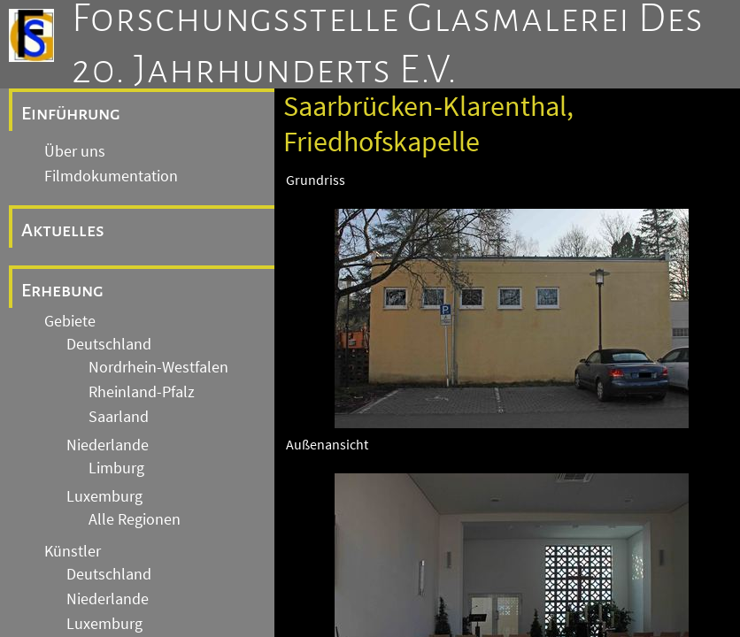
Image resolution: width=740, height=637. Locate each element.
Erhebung (62, 290)
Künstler (72, 551)
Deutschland (108, 344)
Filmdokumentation (111, 176)
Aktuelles (62, 230)
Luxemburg (104, 496)
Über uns (74, 151)
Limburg (116, 468)
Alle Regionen (135, 519)
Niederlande (107, 445)
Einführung (70, 113)
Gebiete (70, 321)
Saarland (119, 416)
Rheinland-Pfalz (142, 392)
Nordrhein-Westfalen (158, 367)
